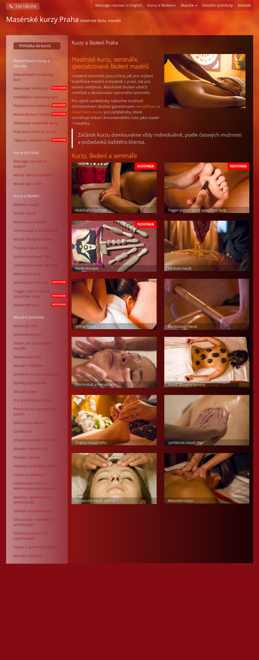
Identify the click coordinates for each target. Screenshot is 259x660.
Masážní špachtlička (30, 448)
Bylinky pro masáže (29, 382)
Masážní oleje (25, 391)
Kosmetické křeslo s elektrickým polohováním (34, 486)
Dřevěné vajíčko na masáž (35, 440)
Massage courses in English (118, 5)
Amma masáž (24, 213)
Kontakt (244, 5)
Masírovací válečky (29, 422)
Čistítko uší (22, 431)
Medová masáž (26, 204)
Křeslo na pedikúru (29, 474)
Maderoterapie (38, 304)
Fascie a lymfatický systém (35, 547)
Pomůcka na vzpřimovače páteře (35, 411)
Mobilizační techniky (38, 282)
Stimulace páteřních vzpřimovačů (30, 536)
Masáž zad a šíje (27, 183)
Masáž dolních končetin (33, 175)
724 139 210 (23, 6)
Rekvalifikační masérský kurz (33, 77)
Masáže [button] (189, 5)
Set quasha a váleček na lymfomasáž (33, 522)
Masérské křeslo (27, 334)
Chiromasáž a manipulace (35, 230)
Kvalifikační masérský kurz (35, 97)
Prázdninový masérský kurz (38, 105)
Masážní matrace (28, 555)
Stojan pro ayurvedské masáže (32, 346)
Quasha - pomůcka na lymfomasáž (32, 500)
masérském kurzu (87, 112)
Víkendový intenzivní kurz (38, 88)
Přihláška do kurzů (35, 45)
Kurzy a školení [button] (161, 5)
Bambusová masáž (29, 221)
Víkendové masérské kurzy (35, 123)
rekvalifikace (146, 106)
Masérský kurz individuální (38, 114)
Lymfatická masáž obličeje (35, 265)
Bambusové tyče (27, 356)
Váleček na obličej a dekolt (35, 466)
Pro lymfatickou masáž (32, 400)
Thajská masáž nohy (30, 247)
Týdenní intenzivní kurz (38, 140)
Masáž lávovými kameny (33, 239)
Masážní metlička (28, 365)
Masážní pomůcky (217, 5)
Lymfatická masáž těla (32, 256)
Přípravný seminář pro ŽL (35, 131)
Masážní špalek (26, 457)
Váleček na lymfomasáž (33, 510)
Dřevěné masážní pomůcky (36, 374)
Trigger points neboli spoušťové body (38, 294)
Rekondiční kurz (27, 273)
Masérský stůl (25, 325)
